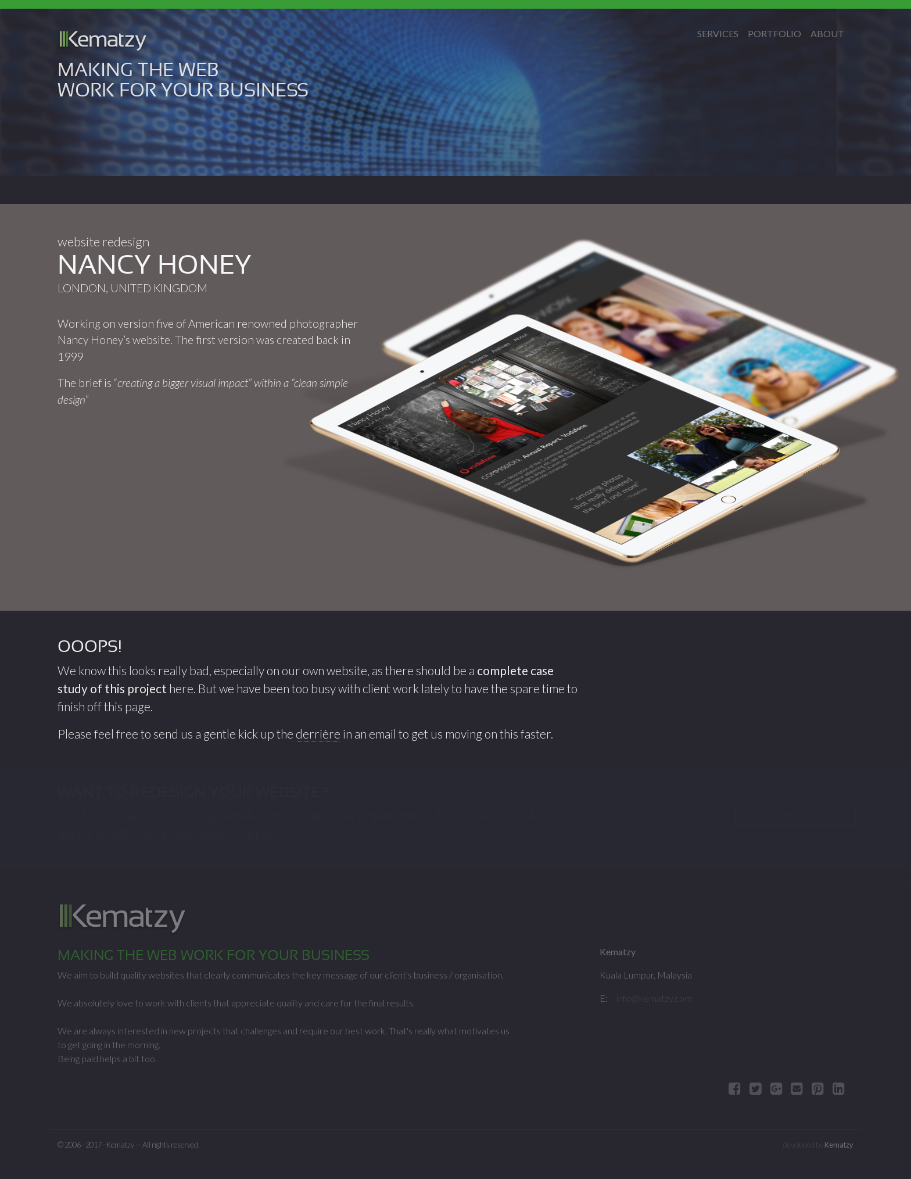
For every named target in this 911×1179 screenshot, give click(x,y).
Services (717, 33)
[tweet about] (756, 1088)
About (827, 33)
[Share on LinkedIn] (839, 1088)
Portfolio (774, 33)
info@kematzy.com (654, 998)
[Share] (776, 1088)
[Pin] (818, 1088)
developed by (818, 1144)
